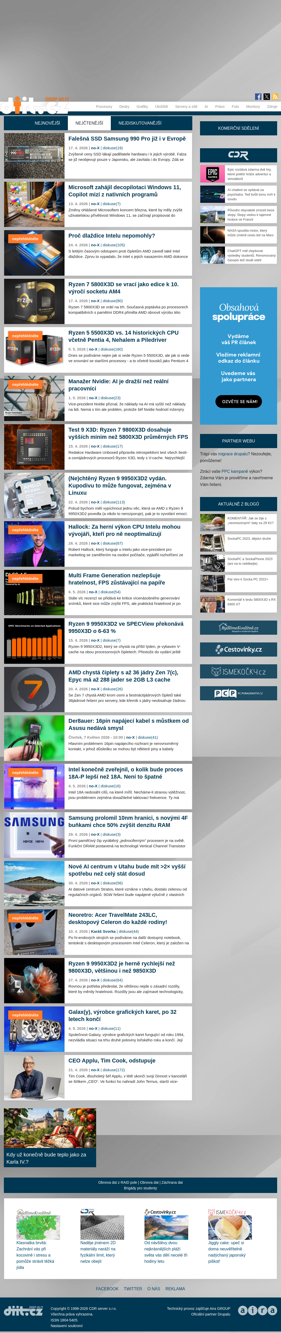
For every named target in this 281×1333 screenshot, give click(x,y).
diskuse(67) (113, 543)
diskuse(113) (114, 502)
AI (206, 106)
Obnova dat (149, 1182)
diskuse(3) (112, 834)
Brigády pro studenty (140, 1188)
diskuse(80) (113, 301)
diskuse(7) (112, 204)
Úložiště (161, 106)
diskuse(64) (113, 980)
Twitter (133, 1289)
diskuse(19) (113, 148)
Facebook (107, 1289)
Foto (235, 106)
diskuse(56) (113, 883)
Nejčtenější (89, 123)
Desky (124, 106)
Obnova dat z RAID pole (117, 1182)
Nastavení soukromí (67, 1326)
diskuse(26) (113, 689)
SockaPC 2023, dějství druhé (249, 539)
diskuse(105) (114, 245)
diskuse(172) (114, 1070)
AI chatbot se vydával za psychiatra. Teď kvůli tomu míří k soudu (251, 194)
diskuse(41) (148, 737)
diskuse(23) (111, 398)
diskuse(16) (111, 786)
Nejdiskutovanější (140, 123)
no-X (95, 148)
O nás (153, 1289)
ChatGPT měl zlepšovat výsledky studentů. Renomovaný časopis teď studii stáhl (252, 255)
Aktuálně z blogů (238, 504)
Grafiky (142, 106)
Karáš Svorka (103, 931)
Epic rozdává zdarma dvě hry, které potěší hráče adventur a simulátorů (249, 174)
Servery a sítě (186, 106)
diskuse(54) (111, 592)
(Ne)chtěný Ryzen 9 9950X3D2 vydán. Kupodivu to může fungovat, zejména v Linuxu (119, 485)
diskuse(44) (129, 931)
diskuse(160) (112, 349)
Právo (220, 106)
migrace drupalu (233, 454)
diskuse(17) (113, 446)
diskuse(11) (111, 1028)
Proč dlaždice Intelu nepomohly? (111, 235)
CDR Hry (238, 155)
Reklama (175, 1289)
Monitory (253, 106)
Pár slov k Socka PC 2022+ (248, 579)
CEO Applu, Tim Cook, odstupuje (111, 1060)
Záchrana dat (172, 1182)
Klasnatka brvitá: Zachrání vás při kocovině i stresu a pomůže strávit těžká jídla (35, 1255)
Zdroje (272, 106)
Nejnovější (47, 123)
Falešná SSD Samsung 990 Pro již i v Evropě (127, 138)
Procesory (104, 106)
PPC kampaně (235, 471)
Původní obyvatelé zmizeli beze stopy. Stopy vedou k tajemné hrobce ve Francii (251, 214)
